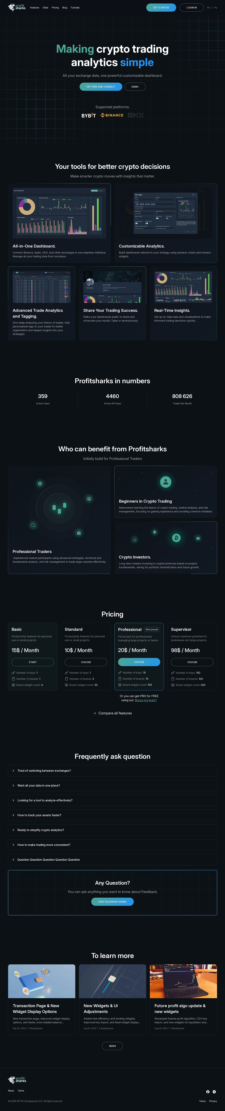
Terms (21, 1090)
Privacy (213, 1101)
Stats (45, 7)
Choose (86, 662)
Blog (64, 7)
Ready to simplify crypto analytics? (38, 830)
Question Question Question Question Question (46, 859)
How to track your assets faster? (36, 815)
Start (33, 662)
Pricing (55, 7)
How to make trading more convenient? (41, 845)
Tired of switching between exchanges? (41, 770)
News (112, 1046)
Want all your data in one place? (36, 785)
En (208, 7)
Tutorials (75, 7)
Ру (215, 7)
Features (34, 7)
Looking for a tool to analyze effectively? (42, 800)
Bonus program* (146, 700)
